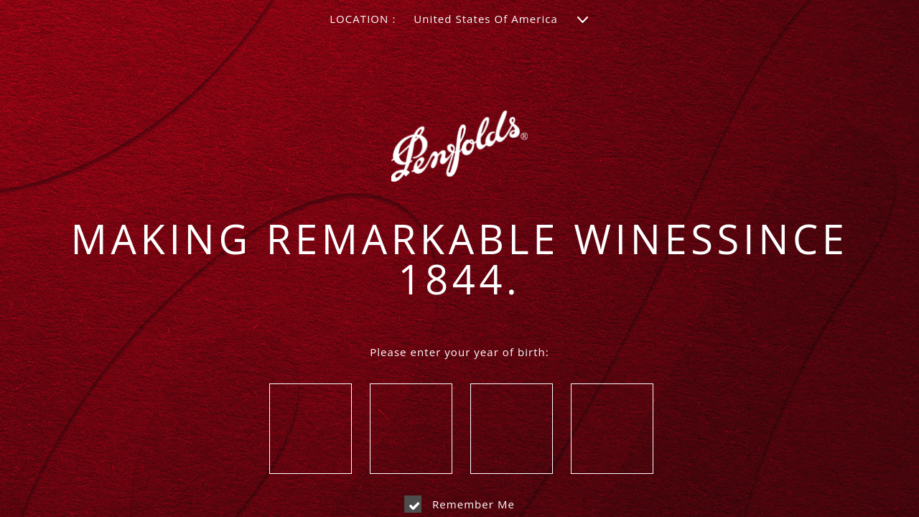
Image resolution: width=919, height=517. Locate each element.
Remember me (459, 504)
